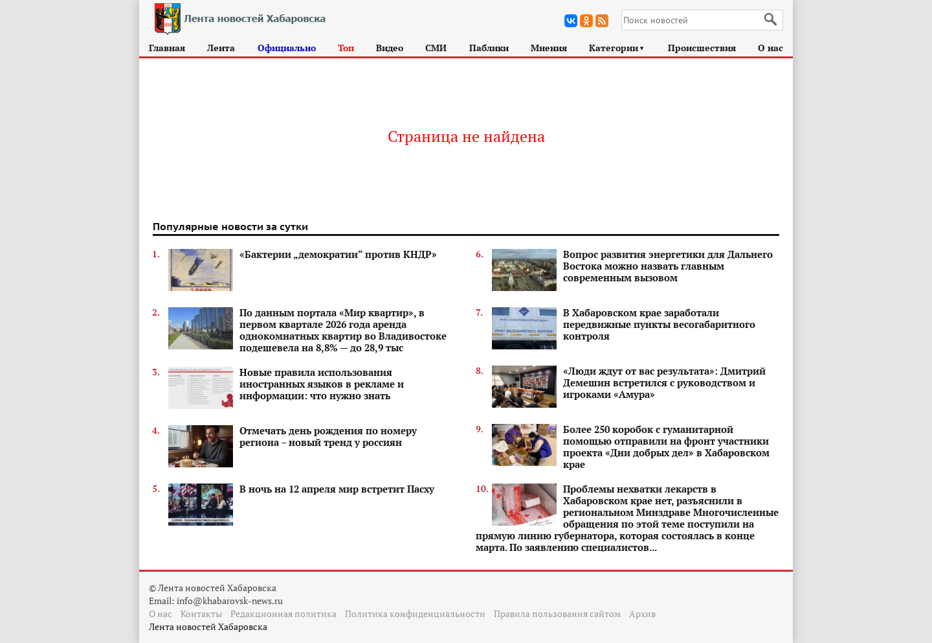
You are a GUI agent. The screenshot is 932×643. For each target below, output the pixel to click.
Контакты (201, 613)
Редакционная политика (283, 613)
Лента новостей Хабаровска (208, 626)
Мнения (549, 47)
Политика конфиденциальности (415, 613)
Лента (221, 47)
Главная (167, 47)
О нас (770, 47)
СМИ (436, 47)
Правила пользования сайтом (557, 613)
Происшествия (702, 47)
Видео (389, 47)
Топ (346, 47)
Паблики (489, 47)
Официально (287, 47)
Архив (642, 613)
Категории (617, 47)
